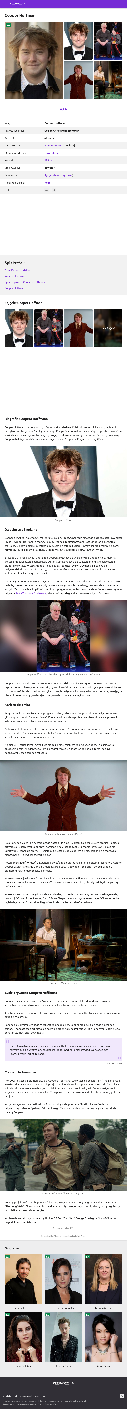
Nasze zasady (40, 1396)
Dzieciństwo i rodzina (17, 270)
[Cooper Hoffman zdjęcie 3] (78, 328)
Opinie (63, 109)
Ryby (48, 175)
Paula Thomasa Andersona (30, 593)
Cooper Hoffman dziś (17, 288)
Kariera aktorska (14, 276)
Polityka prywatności (22, 1396)
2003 (61, 145)
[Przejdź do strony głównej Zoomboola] (18, 4)
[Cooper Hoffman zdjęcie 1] (19, 328)
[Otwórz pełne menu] (4, 4)
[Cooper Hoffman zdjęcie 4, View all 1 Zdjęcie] (108, 328)
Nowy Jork (51, 153)
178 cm (48, 160)
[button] (63, 1228)
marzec (53, 145)
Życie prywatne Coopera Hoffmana (25, 282)
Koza (47, 182)
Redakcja (7, 1396)
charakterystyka (62, 175)
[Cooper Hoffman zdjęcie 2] (48, 328)
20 (46, 145)
